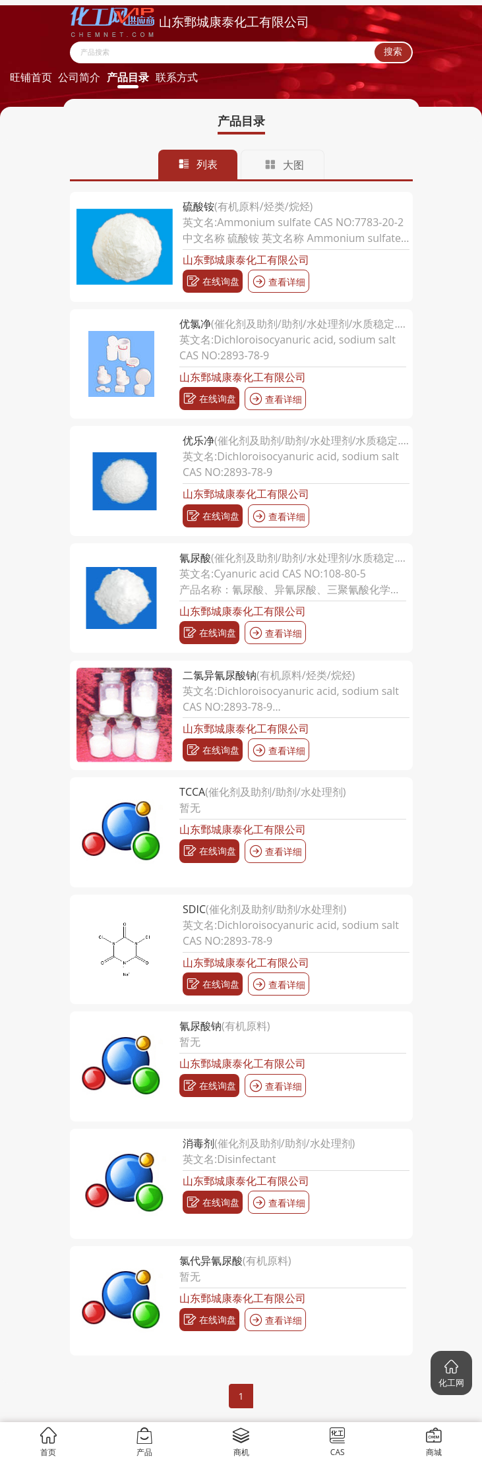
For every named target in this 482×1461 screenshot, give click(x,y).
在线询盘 (212, 281)
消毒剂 (198, 1143)
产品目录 (128, 77)
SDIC (194, 909)
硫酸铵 (198, 206)
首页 (48, 1441)
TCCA (192, 792)
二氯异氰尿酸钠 (219, 675)
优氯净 (195, 323)
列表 (198, 164)
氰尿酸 (195, 558)
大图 (284, 165)
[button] (451, 1373)
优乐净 (198, 440)
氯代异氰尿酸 (211, 1260)
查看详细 (278, 281)
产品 (144, 1441)
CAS (337, 1441)
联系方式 (177, 77)
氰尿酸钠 (200, 1026)
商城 (433, 1441)
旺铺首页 (31, 77)
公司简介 (79, 77)
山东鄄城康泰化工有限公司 (246, 260)
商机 (241, 1441)
